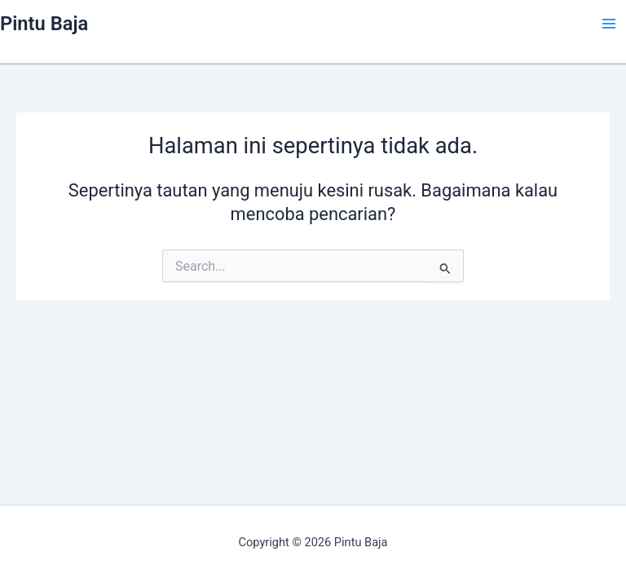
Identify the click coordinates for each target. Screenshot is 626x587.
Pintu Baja (44, 23)
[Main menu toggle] (609, 24)
